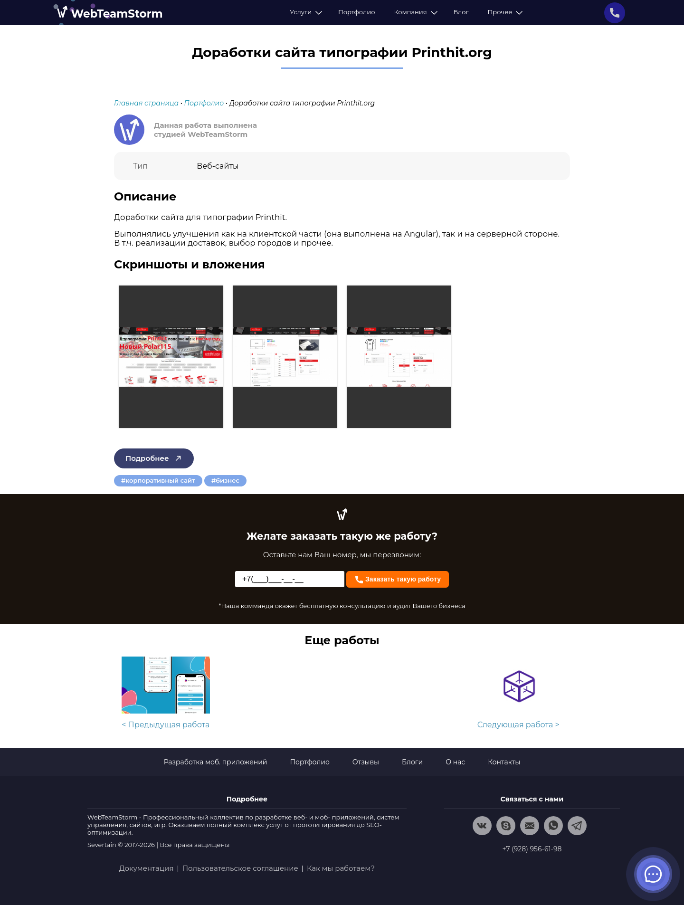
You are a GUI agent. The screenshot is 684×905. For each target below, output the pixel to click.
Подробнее (153, 458)
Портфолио (356, 12)
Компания (414, 12)
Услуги (304, 12)
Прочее (504, 12)
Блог (461, 12)
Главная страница (146, 103)
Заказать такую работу (397, 578)
